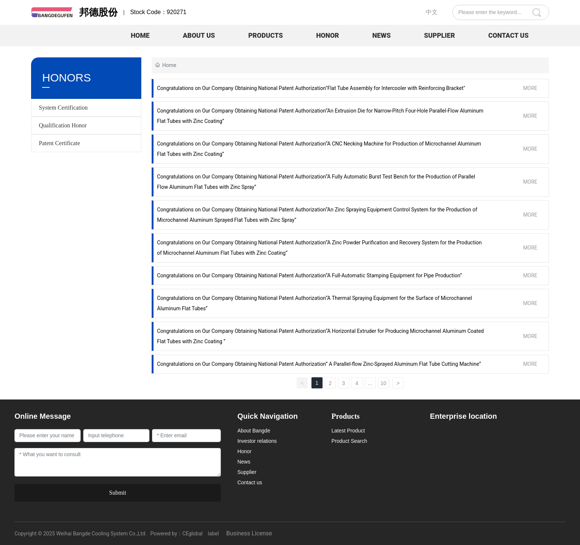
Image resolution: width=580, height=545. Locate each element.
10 (384, 383)
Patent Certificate (59, 143)
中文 (432, 12)
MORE (530, 88)
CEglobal (192, 533)
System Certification (63, 107)
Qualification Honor (63, 125)
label (213, 533)
